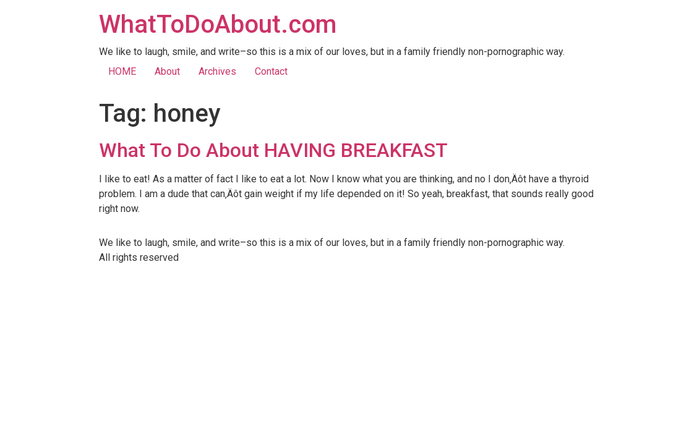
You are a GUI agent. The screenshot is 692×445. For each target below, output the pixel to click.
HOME (122, 71)
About (167, 71)
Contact (271, 71)
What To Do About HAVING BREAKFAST (273, 150)
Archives (217, 71)
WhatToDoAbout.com (217, 24)
